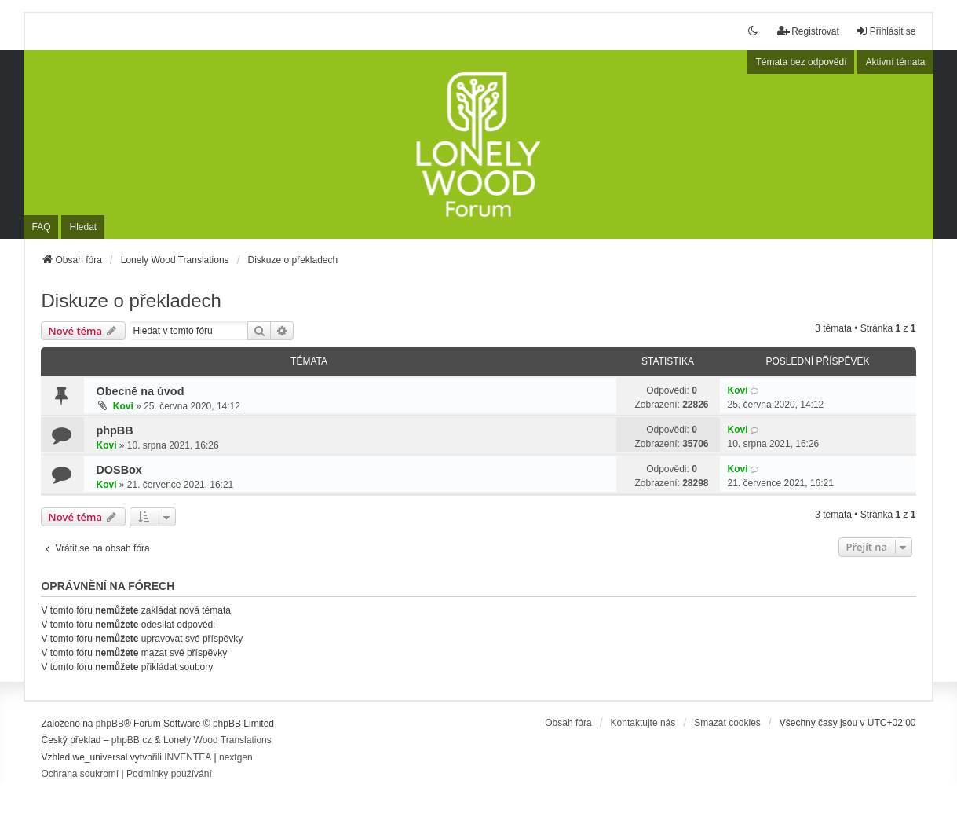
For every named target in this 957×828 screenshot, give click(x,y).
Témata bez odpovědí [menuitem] (800, 62)
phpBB (114, 430)
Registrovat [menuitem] (808, 31)
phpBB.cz (131, 740)
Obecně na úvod (140, 391)
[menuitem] (80, 774)
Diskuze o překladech (131, 300)
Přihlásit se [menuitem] (886, 31)
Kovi (123, 406)
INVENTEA (187, 757)
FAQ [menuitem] (40, 227)
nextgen (236, 757)
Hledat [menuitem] (83, 227)
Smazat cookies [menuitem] (727, 722)
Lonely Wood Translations (217, 740)
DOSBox (118, 469)
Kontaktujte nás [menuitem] (643, 722)
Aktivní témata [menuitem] (895, 62)
